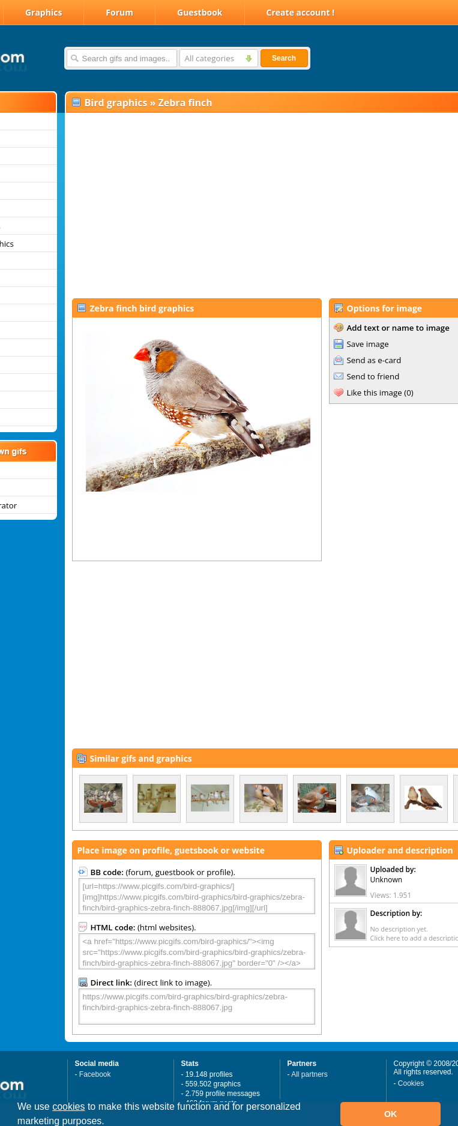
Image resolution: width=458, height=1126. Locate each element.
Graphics (43, 12)
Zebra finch (185, 102)
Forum (119, 12)
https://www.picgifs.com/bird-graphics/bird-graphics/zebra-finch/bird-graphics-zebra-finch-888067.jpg (197, 1007)
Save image (368, 344)
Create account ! (301, 12)
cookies (68, 1106)
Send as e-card (374, 360)
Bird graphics (116, 102)
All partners (309, 1074)
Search (284, 58)
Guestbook (200, 12)
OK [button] (390, 1114)
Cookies (411, 1083)
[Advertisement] (232, 205)
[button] (108, 1122)
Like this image (374, 392)
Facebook (95, 1074)
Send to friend (373, 376)
